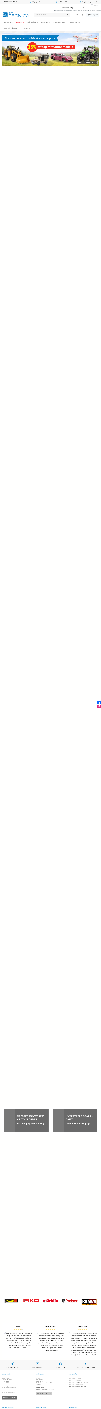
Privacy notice (74, 1380)
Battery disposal (74, 1390)
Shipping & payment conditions (45, 1385)
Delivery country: (68, 8)
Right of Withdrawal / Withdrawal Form (80, 1383)
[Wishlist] (77, 15)
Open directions (44, 1362)
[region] (50, 49)
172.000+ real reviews (8, 1380)
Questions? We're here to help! (45, 1383)
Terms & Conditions (75, 1385)
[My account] (83, 15)
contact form (11, 1361)
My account (40, 1380)
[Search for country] (87, 8)
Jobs (4, 1383)
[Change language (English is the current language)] (95, 5)
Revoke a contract (9, 1367)
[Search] (68, 15)
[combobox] (50, 15)
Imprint (72, 1387)
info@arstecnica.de (11, 1356)
